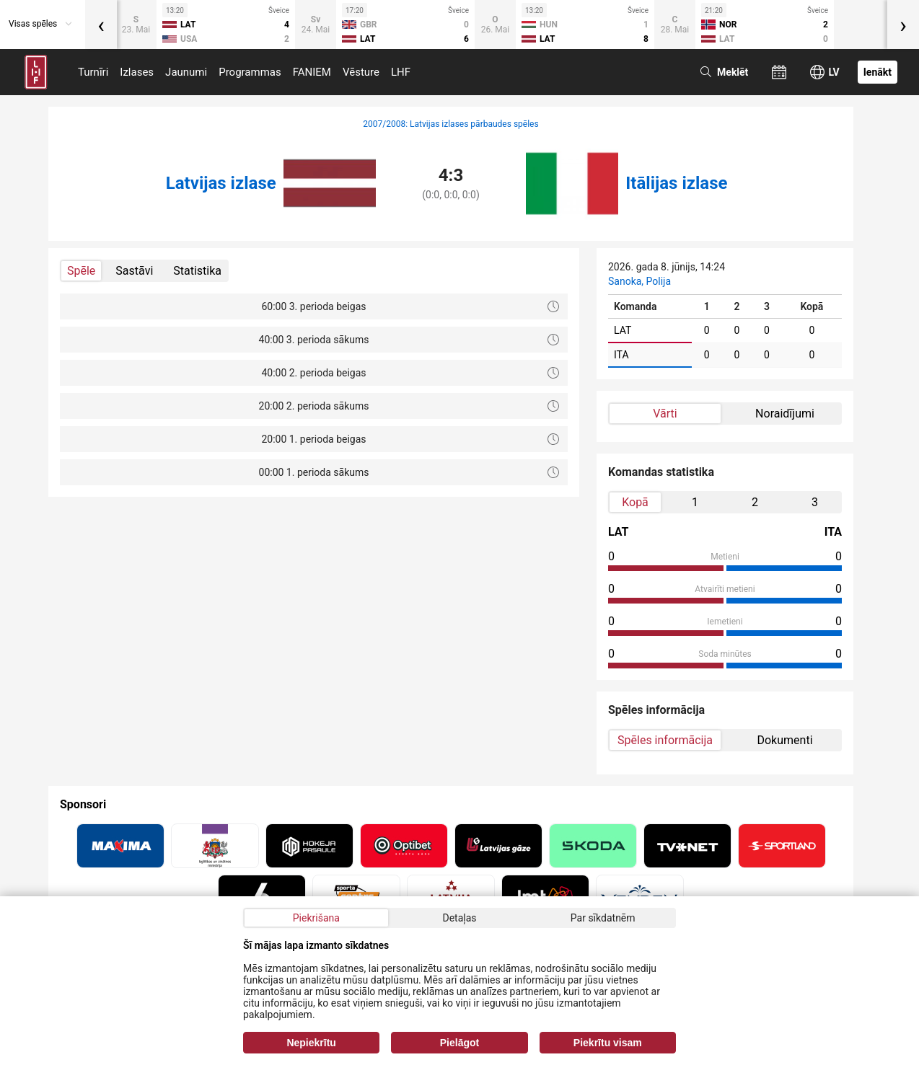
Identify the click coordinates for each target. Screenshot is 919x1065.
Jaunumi (186, 72)
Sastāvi (134, 271)
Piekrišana (316, 918)
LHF (400, 72)
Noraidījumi (784, 413)
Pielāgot (459, 1042)
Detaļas (459, 918)
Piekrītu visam (607, 1042)
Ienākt (877, 72)
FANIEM (312, 72)
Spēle (81, 271)
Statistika (197, 271)
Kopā (635, 502)
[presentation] (101, 24)
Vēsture (361, 72)
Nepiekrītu (310, 1042)
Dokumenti (784, 740)
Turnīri (93, 72)
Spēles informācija (665, 740)
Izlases (137, 72)
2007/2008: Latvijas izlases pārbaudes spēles (450, 124)
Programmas (250, 72)
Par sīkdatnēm (603, 918)
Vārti (665, 413)
